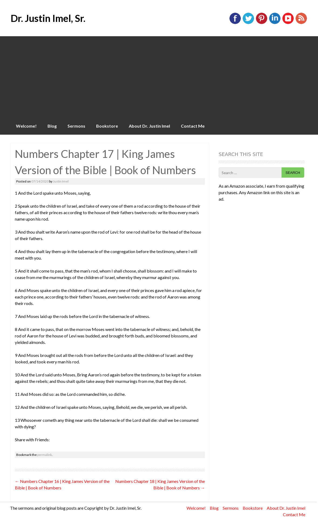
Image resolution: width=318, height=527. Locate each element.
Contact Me (193, 125)
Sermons (76, 125)
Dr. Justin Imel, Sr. (48, 18)
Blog (52, 125)
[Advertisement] (159, 77)
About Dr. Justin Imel (149, 125)
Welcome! (26, 125)
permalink (44, 455)
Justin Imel (61, 181)
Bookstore (107, 125)
